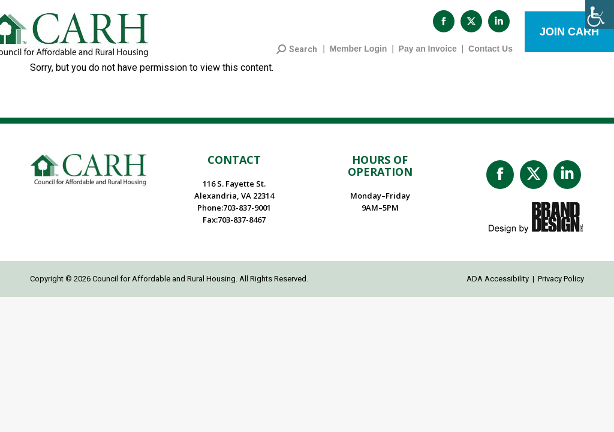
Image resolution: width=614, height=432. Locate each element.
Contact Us (490, 54)
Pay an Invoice (428, 54)
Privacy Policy (561, 284)
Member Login (358, 54)
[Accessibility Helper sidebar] (599, 14)
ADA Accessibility (497, 284)
